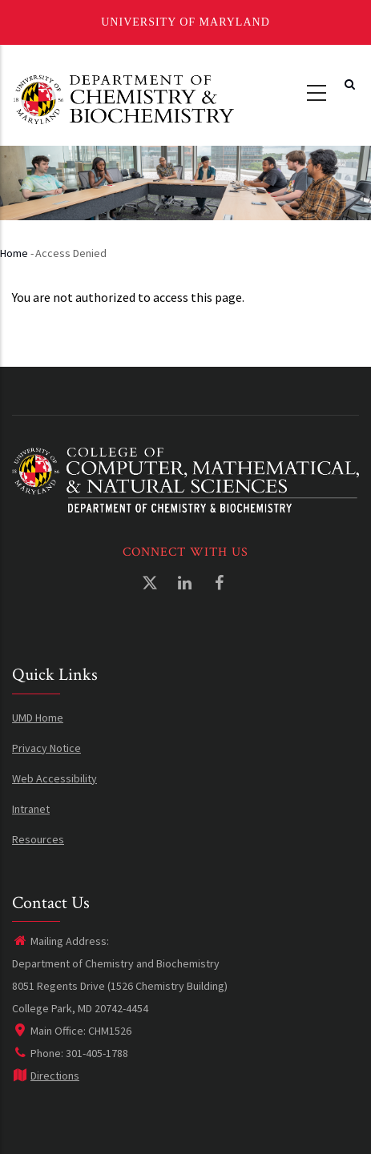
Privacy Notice (46, 748)
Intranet (31, 809)
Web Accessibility (54, 778)
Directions (45, 1075)
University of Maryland (185, 22)
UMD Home (37, 717)
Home (14, 253)
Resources (38, 839)
